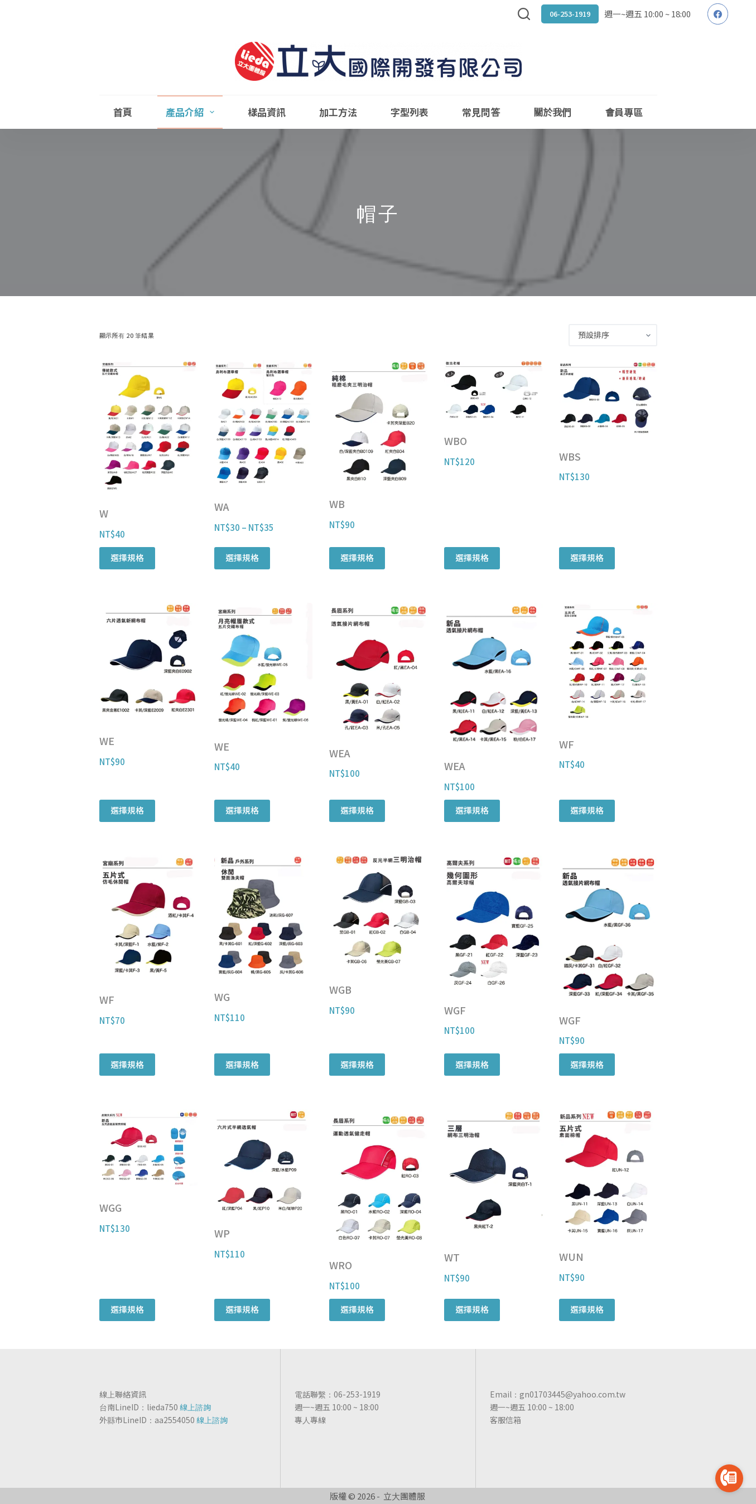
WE (106, 740)
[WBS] (608, 397)
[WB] (378, 421)
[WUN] (608, 1172)
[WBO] (493, 389)
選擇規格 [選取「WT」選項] (472, 1309)
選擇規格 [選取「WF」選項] (587, 810)
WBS (570, 456)
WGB (340, 989)
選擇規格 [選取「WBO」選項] (472, 557)
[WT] (493, 1172)
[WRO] (378, 1176)
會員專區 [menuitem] (624, 112)
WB (337, 503)
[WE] (148, 661)
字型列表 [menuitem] (409, 112)
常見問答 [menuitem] (481, 112)
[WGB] (378, 911)
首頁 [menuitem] (122, 112)
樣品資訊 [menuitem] (267, 112)
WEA (339, 753)
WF (566, 744)
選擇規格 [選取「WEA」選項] (357, 810)
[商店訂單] (613, 335)
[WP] (263, 1160)
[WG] (263, 915)
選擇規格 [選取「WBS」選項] (587, 557)
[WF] (608, 662)
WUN (571, 1256)
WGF (455, 1010)
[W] (148, 425)
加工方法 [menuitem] (338, 112)
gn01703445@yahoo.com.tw (572, 1394)
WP (222, 1233)
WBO (455, 440)
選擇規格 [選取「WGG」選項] (127, 1309)
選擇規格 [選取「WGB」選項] (357, 1064)
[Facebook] (718, 14)
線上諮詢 (195, 1407)
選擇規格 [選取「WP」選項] (242, 1309)
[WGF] (493, 921)
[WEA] (378, 667)
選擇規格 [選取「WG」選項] (242, 1064)
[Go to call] (729, 1478)
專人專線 (310, 1419)
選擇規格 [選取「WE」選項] (127, 810)
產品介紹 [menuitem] (192, 112)
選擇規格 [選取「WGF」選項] (472, 1064)
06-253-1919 (570, 13)
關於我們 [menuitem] (552, 112)
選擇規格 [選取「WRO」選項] (357, 1309)
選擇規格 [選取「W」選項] (127, 557)
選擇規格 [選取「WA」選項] (242, 557)
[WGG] (148, 1147)
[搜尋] (524, 14)
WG (222, 996)
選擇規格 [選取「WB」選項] (357, 557)
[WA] (263, 422)
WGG (110, 1207)
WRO (340, 1265)
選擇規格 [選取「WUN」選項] (587, 1309)
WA (221, 506)
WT (452, 1257)
